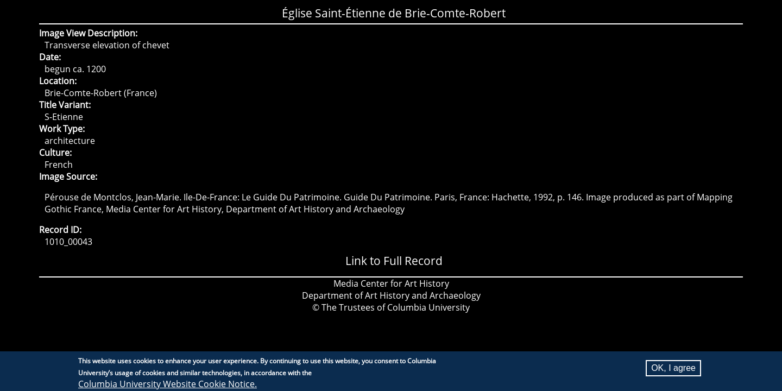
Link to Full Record (394, 260)
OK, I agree (673, 370)
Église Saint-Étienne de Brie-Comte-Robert (394, 13)
